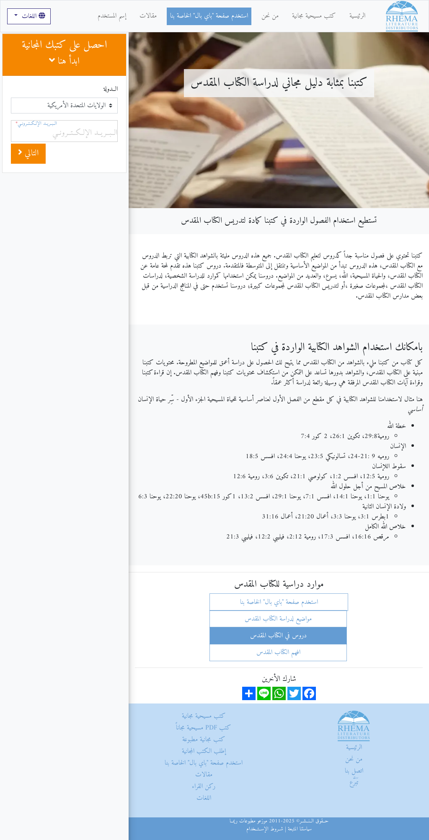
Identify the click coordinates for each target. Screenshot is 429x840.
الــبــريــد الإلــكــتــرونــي (36, 124)
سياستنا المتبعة (300, 829)
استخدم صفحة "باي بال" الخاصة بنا (209, 16)
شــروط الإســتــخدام (264, 829)
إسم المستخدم (112, 16)
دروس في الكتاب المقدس (278, 636)
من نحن (270, 16)
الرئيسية (357, 16)
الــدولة (110, 89)
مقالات (148, 16)
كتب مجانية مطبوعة (203, 739)
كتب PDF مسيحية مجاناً (203, 728)
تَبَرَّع (353, 782)
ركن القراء (203, 786)
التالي (28, 153)
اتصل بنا (354, 771)
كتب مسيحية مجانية (314, 16)
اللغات (32, 16)
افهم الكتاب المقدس (278, 652)
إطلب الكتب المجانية (204, 751)
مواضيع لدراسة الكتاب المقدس (278, 619)
